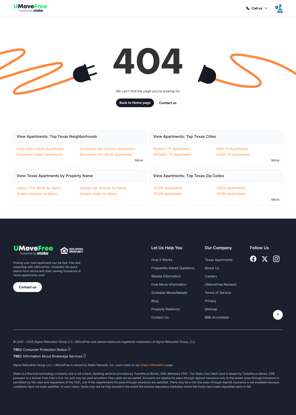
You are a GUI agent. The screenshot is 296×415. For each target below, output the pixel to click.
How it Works (161, 260)
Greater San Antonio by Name (103, 188)
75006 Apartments (167, 188)
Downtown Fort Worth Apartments (106, 154)
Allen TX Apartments (232, 149)
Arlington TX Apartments (172, 154)
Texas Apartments (218, 260)
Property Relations (165, 309)
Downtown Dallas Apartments (39, 154)
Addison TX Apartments (171, 149)
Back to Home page (135, 103)
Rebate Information (166, 276)
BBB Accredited (217, 317)
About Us (212, 268)
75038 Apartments (167, 194)
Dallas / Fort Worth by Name (39, 188)
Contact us (168, 103)
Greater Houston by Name (37, 194)
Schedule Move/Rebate (169, 293)
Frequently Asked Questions (172, 268)
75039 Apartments (230, 194)
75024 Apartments (230, 188)
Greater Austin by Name (98, 194)
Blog (154, 301)
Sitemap (211, 309)
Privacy (210, 301)
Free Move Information (168, 284)
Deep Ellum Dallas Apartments (40, 149)
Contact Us (160, 317)
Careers (211, 276)
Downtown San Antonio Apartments (107, 149)
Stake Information (153, 365)
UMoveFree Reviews (220, 284)
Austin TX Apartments (233, 154)
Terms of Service (218, 293)
